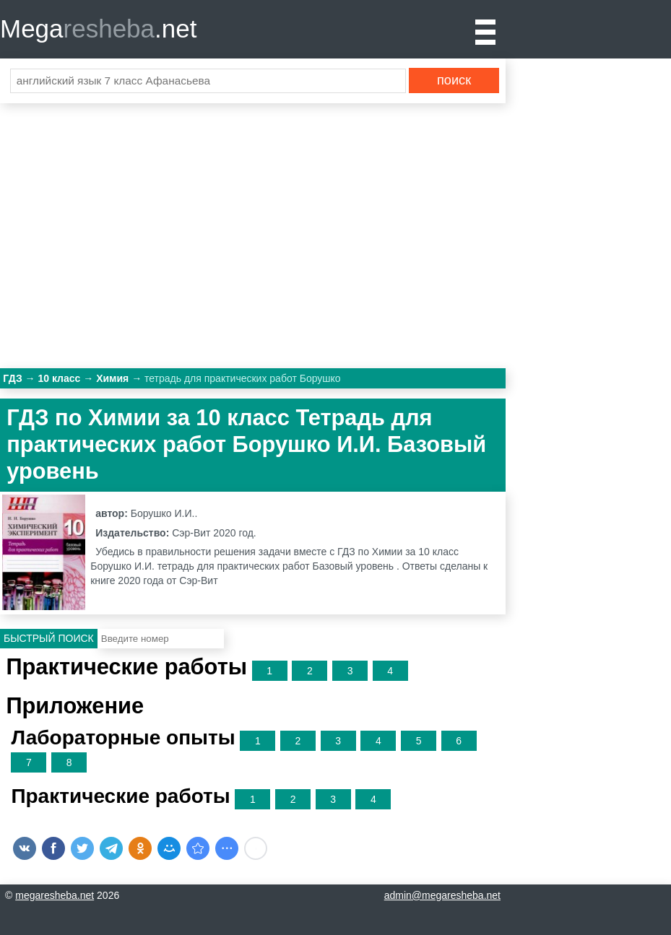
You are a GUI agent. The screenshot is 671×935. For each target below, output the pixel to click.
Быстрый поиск (49, 638)
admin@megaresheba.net (442, 895)
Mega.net (98, 28)
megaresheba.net (54, 895)
